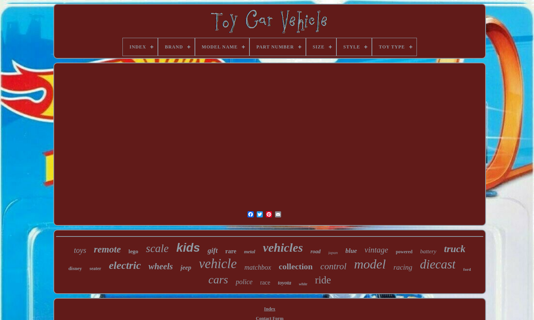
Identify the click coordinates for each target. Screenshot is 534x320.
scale (157, 248)
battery (428, 251)
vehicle (218, 263)
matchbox (257, 267)
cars (218, 279)
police (244, 282)
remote (107, 249)
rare (230, 251)
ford (467, 269)
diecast (437, 264)
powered (404, 251)
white (303, 284)
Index (269, 309)
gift (212, 250)
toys (80, 250)
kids (188, 247)
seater (95, 268)
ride (323, 280)
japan (333, 252)
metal (250, 251)
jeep (185, 267)
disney (75, 268)
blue (351, 250)
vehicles (283, 247)
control (333, 266)
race (265, 282)
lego (133, 251)
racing (402, 267)
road (315, 251)
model (370, 264)
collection (296, 266)
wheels (160, 266)
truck (454, 248)
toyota (284, 283)
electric (125, 265)
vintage (376, 249)
